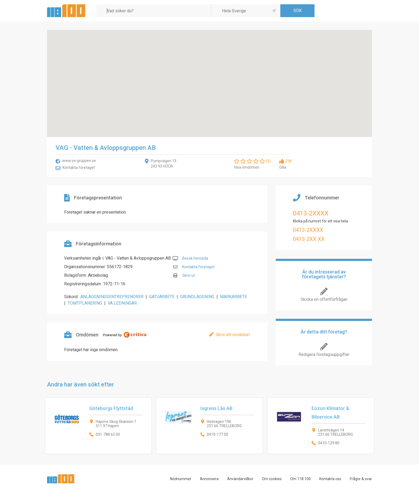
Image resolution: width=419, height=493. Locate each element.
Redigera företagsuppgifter (324, 354)
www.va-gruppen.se (79, 160)
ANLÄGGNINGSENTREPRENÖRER (111, 296)
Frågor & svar (361, 479)
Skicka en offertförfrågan (324, 299)
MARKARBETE (233, 296)
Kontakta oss (330, 479)
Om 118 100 (300, 479)
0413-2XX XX (309, 239)
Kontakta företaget (79, 167)
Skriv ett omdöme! (233, 334)
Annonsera (209, 479)
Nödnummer (180, 479)
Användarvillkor (240, 479)
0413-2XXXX (310, 213)
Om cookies (272, 479)
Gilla (282, 167)
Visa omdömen (246, 167)
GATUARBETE (161, 296)
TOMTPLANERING (85, 303)
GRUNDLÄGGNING (197, 296)
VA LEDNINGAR (122, 303)
